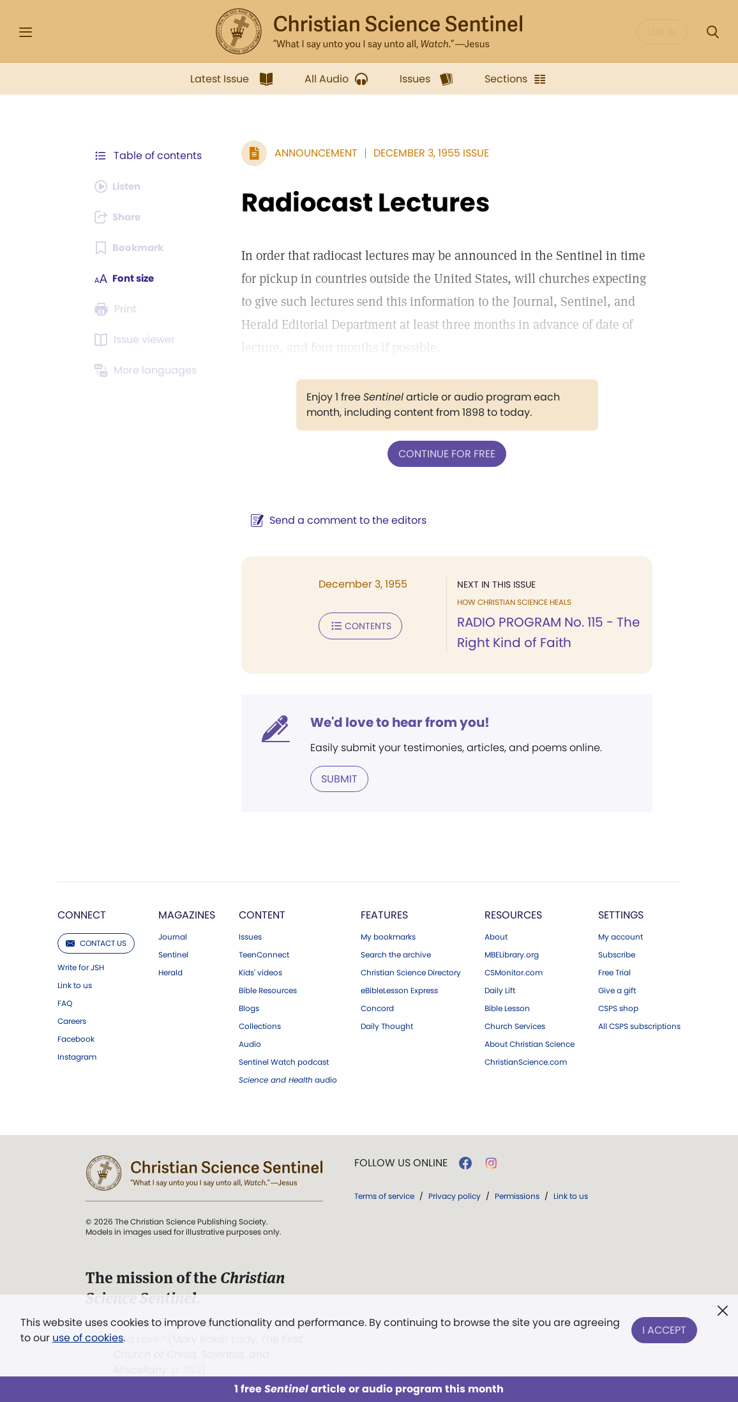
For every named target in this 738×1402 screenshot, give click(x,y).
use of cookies (87, 1337)
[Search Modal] (712, 32)
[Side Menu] (25, 32)
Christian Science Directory (411, 971)
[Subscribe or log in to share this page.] (121, 217)
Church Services (515, 1025)
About (496, 936)
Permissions (517, 1194)
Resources (513, 913)
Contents (354, 624)
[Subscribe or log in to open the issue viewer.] (137, 339)
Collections (260, 1025)
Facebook (75, 1038)
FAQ (64, 1002)
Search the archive (396, 953)
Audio (250, 1043)
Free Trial (614, 971)
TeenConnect (264, 953)
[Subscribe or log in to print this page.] (117, 309)
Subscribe (616, 953)
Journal (172, 936)
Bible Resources (268, 989)
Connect (81, 913)
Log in (661, 32)
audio (288, 1079)
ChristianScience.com (526, 1061)
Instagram (76, 1056)
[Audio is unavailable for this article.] (120, 186)
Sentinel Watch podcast (284, 1061)
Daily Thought (387, 1025)
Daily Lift (500, 989)
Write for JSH (80, 966)
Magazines (186, 913)
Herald (170, 971)
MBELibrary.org (512, 953)
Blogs (249, 1007)
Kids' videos (260, 971)
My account (620, 936)
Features (384, 913)
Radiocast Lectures (359, 202)
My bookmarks (388, 936)
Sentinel (173, 953)
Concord (377, 1007)
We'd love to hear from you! (393, 721)
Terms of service (384, 1194)
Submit (333, 777)
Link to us (74, 984)
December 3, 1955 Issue (425, 153)
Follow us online (401, 1162)
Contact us (96, 941)
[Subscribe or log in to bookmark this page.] (131, 247)
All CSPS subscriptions (639, 1025)
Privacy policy (454, 1194)
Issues (250, 936)
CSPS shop (618, 1007)
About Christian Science (530, 1043)
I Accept (664, 1327)
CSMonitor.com (514, 971)
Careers (71, 1020)
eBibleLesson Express (399, 989)
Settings (621, 913)
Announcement (309, 153)
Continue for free (443, 453)
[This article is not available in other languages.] (147, 370)
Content (262, 913)
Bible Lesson (507, 1007)
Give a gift (617, 989)
